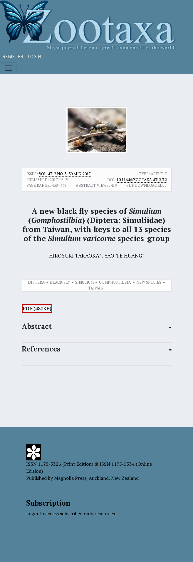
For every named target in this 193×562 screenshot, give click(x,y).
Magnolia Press (70, 478)
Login (34, 56)
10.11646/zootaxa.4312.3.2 (142, 179)
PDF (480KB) (37, 308)
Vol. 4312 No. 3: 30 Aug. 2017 (65, 173)
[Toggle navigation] (8, 68)
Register (12, 56)
